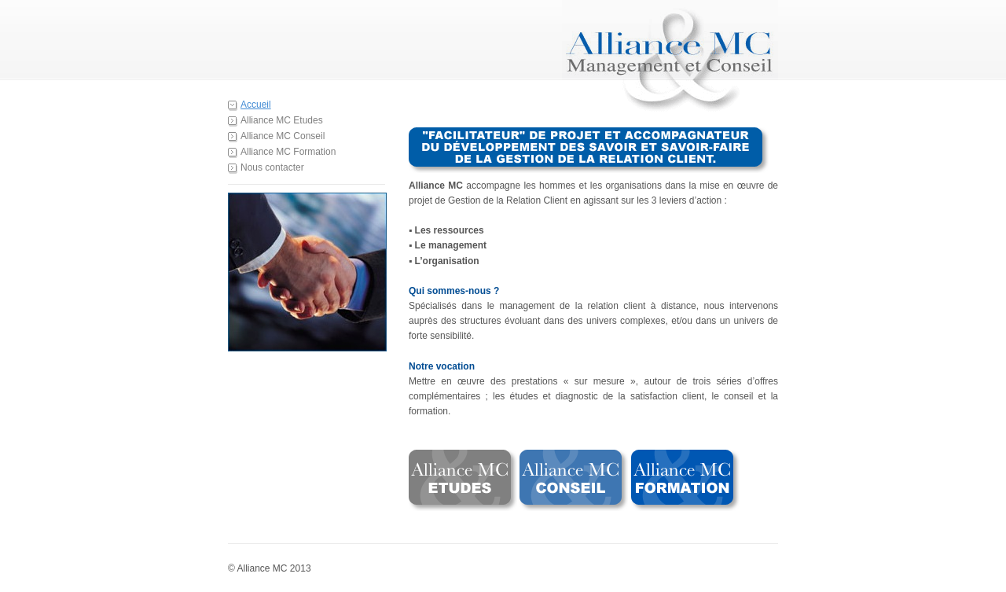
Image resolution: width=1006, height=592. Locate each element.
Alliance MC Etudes (281, 120)
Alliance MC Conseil (282, 136)
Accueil (255, 104)
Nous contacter (272, 167)
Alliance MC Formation (288, 151)
